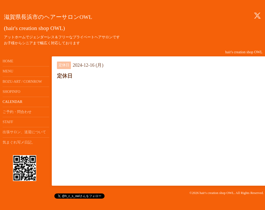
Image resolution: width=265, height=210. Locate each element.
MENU (8, 71)
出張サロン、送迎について (24, 132)
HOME (8, 61)
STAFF (8, 122)
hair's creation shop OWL (217, 193)
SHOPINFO (11, 92)
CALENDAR (12, 102)
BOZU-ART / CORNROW (22, 82)
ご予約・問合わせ (17, 112)
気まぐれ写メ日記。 (19, 142)
